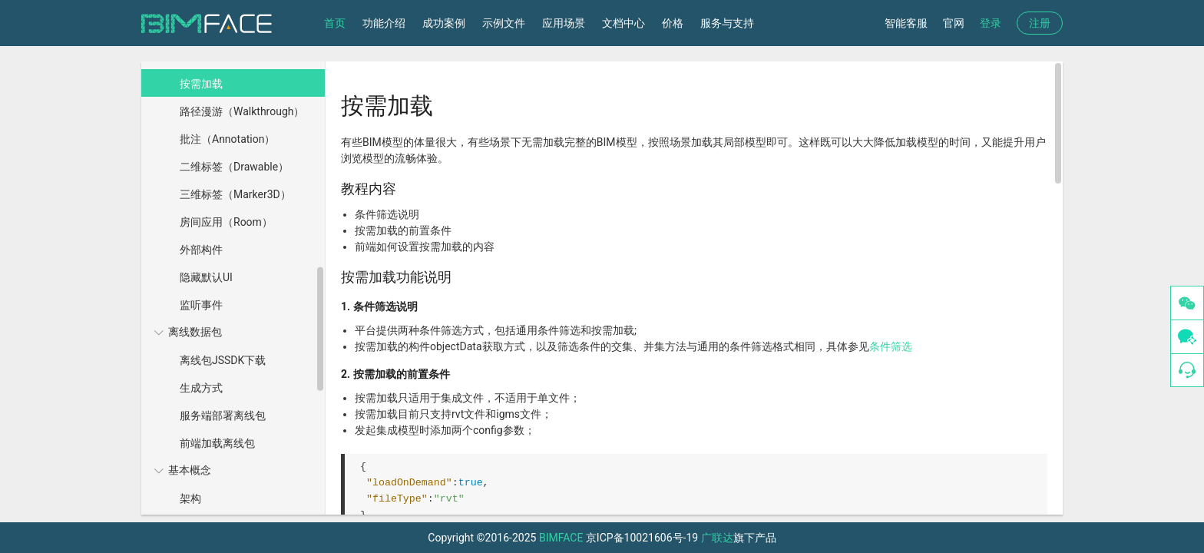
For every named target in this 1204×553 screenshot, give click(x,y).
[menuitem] (231, 179)
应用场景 (563, 23)
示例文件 (503, 23)
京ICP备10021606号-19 (642, 537)
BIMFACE (561, 537)
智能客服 (906, 23)
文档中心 (623, 23)
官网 (953, 23)
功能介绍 (383, 23)
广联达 (717, 537)
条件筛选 (890, 346)
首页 (335, 23)
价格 (672, 23)
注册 (1039, 23)
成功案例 (443, 23)
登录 (990, 23)
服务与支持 (727, 23)
